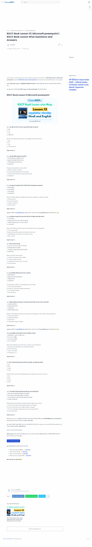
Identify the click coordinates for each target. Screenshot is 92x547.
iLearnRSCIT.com (34, 214)
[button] (89, 2)
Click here (41, 457)
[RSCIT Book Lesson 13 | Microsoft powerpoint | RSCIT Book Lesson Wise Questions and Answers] (27, 518)
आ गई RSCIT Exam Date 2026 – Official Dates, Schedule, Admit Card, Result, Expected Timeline (79, 85)
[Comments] (62, 45)
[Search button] (22, 2)
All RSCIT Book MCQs (27, 448)
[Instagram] (7, 544)
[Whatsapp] (2, 544)
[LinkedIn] (13, 544)
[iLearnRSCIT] (26, 44)
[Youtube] (11, 544)
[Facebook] (4, 544)
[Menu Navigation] (2, 2)
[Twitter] (9, 544)
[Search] (40, 2)
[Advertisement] (43, 16)
